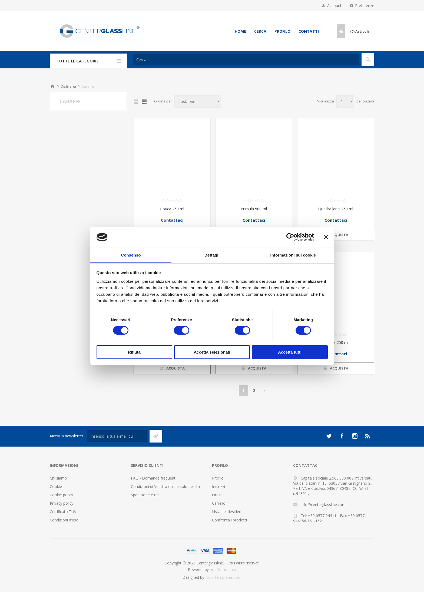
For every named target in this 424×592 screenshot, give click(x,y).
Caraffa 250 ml (336, 342)
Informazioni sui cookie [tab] (293, 255)
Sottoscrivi (156, 436)
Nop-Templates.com (223, 577)
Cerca (260, 31)
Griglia (136, 101)
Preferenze (364, 5)
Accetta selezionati (212, 352)
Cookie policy (61, 494)
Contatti (309, 31)
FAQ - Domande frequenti (153, 478)
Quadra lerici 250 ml (335, 208)
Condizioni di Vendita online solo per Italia (167, 486)
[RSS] (367, 436)
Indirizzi (218, 486)
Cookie (56, 486)
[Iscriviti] (117, 436)
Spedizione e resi (145, 494)
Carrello (219, 503)
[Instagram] (354, 436)
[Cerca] (246, 59)
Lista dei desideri (226, 511)
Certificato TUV (63, 511)
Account (334, 5)
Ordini (217, 494)
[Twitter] (328, 436)
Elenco (144, 101)
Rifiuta (134, 352)
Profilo (282, 31)
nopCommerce (223, 569)
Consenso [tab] (131, 255)
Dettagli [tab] (212, 255)
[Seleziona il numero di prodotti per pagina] (345, 101)
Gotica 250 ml (172, 208)
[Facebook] (341, 436)
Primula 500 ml (254, 208)
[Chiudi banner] (326, 237)
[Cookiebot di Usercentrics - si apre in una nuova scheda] (290, 237)
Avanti (264, 390)
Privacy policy (61, 503)
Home (240, 31)
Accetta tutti (290, 352)
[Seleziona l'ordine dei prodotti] (197, 101)
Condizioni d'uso (64, 520)
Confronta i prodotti (229, 520)
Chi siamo (58, 478)
